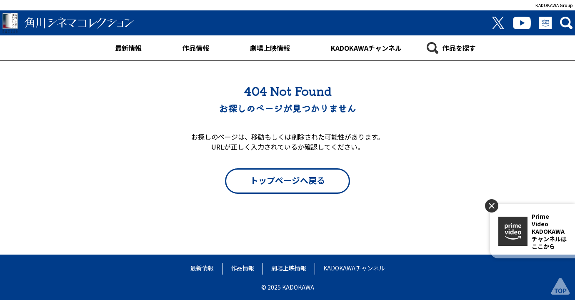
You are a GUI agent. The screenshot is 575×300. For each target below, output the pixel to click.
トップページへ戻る (287, 180)
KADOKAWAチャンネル (354, 268)
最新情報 (202, 268)
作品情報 (242, 268)
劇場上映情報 (288, 268)
